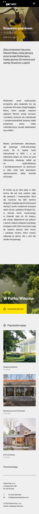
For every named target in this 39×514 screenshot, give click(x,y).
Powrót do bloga (10, 467)
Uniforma (20, 506)
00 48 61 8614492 (14, 495)
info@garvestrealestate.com (18, 497)
